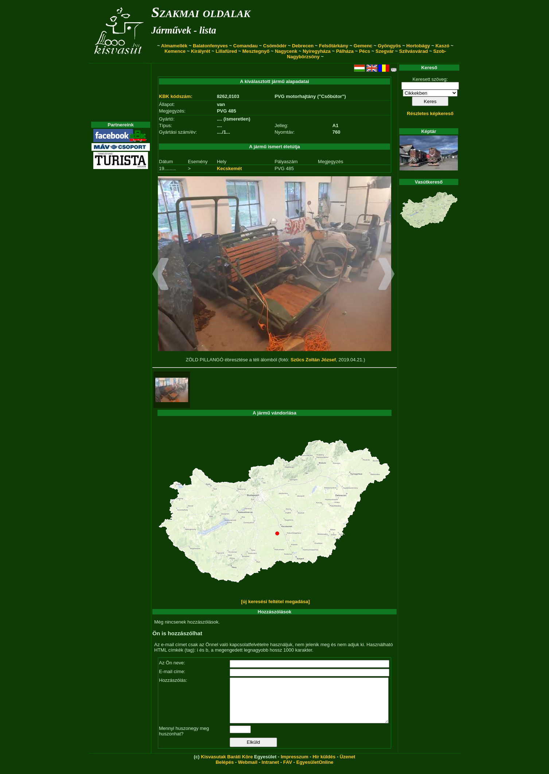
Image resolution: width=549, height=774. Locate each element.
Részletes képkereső (430, 113)
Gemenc (363, 45)
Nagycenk (286, 51)
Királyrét (200, 51)
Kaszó (442, 45)
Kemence (175, 51)
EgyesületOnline (315, 771)
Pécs (364, 51)
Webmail (247, 771)
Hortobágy (418, 45)
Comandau (245, 45)
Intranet (270, 771)
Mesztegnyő (255, 51)
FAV (287, 771)
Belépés (224, 771)
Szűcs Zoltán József (313, 359)
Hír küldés (323, 765)
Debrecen (303, 45)
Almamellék (174, 45)
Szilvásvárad (413, 51)
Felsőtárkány (333, 45)
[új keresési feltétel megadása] (275, 601)
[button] (160, 275)
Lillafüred (226, 51)
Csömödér (275, 45)
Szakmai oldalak (200, 12)
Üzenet (347, 765)
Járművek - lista (183, 30)
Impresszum (294, 765)
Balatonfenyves (210, 45)
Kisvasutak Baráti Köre (227, 765)
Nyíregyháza (317, 51)
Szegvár (384, 51)
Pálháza (345, 51)
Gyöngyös (389, 45)
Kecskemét (229, 168)
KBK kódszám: (175, 96)
